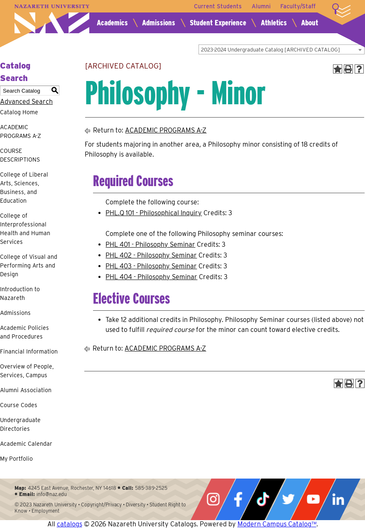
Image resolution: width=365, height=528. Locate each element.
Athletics (274, 22)
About (309, 22)
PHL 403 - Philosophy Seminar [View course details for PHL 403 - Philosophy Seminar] (151, 266)
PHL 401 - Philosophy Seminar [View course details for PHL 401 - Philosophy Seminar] (150, 244)
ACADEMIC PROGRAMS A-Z (20, 131)
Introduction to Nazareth (20, 293)
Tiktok (263, 499)
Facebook (238, 499)
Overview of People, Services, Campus (27, 370)
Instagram (213, 499)
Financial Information (29, 351)
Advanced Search (26, 102)
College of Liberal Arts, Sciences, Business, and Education (24, 187)
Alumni (260, 6)
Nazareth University (52, 19)
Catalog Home (19, 112)
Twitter (288, 499)
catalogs (69, 524)
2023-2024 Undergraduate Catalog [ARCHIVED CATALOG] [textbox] (270, 50)
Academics (112, 22)
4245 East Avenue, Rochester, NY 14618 (72, 488)
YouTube (313, 499)
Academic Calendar (26, 443)
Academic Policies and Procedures (24, 332)
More (341, 10)
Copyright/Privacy (101, 504)
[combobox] (281, 49)
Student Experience (218, 22)
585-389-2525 (151, 488)
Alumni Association (25, 390)
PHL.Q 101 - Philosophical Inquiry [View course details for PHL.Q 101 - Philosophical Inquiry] (153, 213)
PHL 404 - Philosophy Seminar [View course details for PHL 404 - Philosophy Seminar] (151, 277)
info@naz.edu (52, 494)
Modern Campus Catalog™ (277, 524)
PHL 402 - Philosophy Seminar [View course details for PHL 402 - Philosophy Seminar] (151, 255)
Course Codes (18, 405)
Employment (45, 511)
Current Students (217, 6)
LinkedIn (338, 499)
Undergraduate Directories (20, 424)
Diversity (135, 504)
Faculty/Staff (298, 6)
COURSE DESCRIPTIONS (20, 155)
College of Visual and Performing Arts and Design (28, 265)
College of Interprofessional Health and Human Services (25, 228)
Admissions (158, 22)
